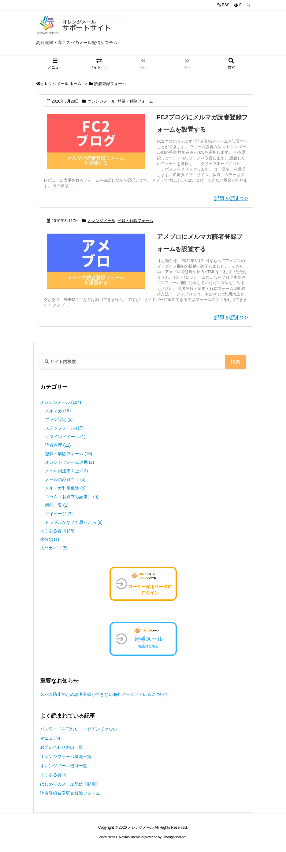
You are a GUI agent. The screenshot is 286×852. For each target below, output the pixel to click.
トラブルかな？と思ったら (74, 522)
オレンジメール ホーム (61, 84)
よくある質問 (57, 530)
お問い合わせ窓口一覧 (61, 747)
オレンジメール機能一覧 (63, 765)
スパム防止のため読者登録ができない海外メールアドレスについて (104, 694)
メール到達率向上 (66, 470)
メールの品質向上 (65, 479)
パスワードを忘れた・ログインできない (78, 728)
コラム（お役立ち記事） (71, 496)
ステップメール (64, 428)
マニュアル (50, 738)
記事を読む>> (231, 198)
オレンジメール (101, 101)
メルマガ (58, 410)
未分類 (49, 539)
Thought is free (174, 837)
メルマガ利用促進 (65, 488)
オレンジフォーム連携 (69, 462)
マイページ (59, 513)
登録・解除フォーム (135, 101)
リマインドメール (65, 436)
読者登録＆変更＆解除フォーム (70, 793)
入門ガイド (54, 548)
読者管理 (58, 445)
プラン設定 (59, 419)
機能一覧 (57, 505)
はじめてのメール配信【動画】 (70, 784)
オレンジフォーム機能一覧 (65, 756)
